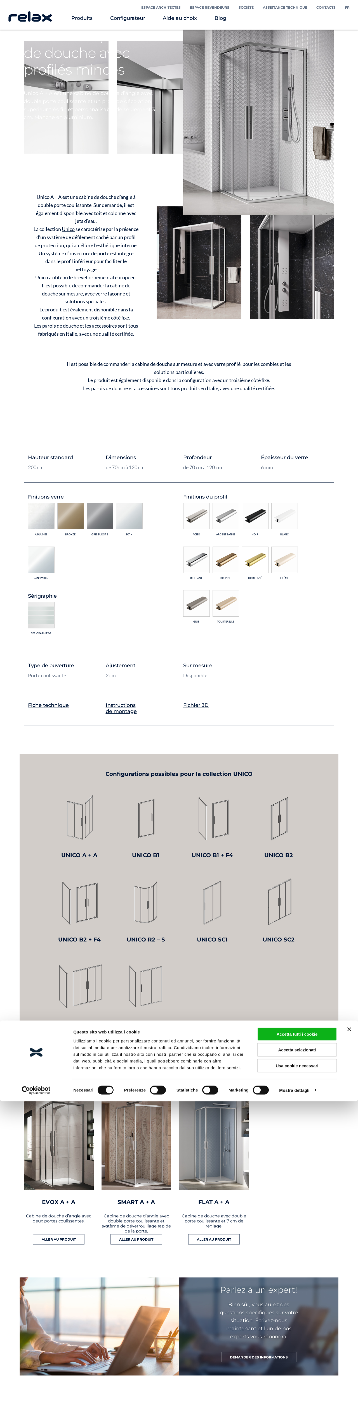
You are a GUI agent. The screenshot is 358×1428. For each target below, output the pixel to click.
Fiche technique (48, 705)
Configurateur (127, 18)
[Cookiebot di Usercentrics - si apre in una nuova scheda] (36, 1417)
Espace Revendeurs (209, 7)
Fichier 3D (196, 705)
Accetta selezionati (297, 1376)
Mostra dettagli (294, 1417)
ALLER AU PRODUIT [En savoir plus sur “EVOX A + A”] (59, 1239)
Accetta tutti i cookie (297, 1360)
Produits (82, 18)
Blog (220, 18)
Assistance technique (285, 7)
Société (246, 7)
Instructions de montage (121, 708)
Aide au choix (180, 18)
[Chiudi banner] (349, 1356)
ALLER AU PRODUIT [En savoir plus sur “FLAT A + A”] (214, 1239)
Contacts (326, 7)
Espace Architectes (161, 7)
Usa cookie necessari (297, 1392)
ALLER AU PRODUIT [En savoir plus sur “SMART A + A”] (136, 1239)
